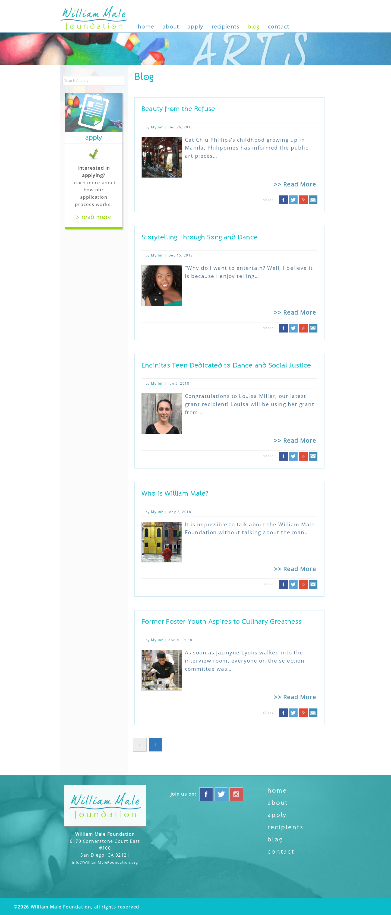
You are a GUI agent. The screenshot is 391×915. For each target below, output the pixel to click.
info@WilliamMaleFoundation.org (105, 862)
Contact (278, 27)
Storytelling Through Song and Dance (199, 237)
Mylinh (157, 127)
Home (146, 27)
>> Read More (295, 184)
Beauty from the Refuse (178, 109)
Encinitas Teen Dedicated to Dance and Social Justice (226, 365)
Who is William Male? (174, 493)
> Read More (94, 217)
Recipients (225, 27)
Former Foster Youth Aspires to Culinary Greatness (221, 621)
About (170, 27)
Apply (195, 27)
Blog (253, 27)
